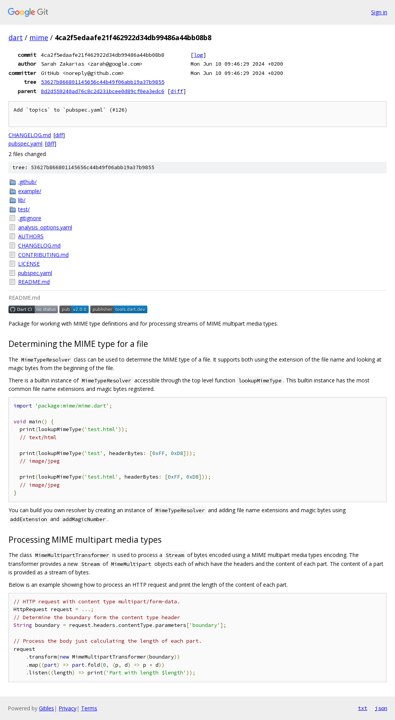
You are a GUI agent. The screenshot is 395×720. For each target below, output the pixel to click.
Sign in (379, 12)
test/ (24, 209)
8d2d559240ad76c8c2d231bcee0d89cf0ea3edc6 (102, 91)
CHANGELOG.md (29, 135)
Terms (89, 708)
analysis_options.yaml (45, 227)
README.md (34, 281)
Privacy (67, 708)
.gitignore (29, 218)
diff (176, 91)
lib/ (21, 200)
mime (38, 37)
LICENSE (29, 263)
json (381, 708)
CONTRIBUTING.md (43, 254)
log (198, 54)
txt (362, 708)
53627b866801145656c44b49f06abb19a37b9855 (102, 81)
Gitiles (46, 708)
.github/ (27, 181)
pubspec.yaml (25, 143)
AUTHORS (31, 236)
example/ (29, 191)
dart (15, 37)
